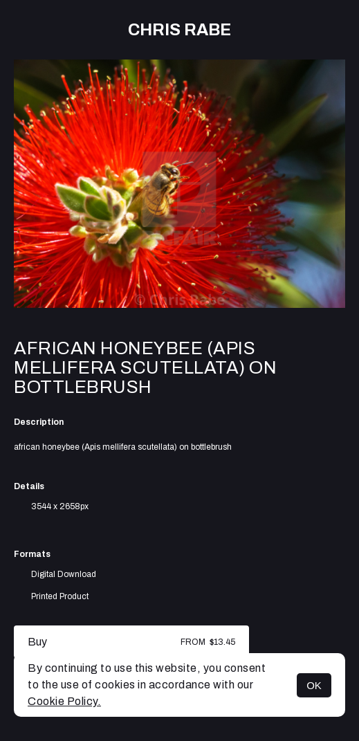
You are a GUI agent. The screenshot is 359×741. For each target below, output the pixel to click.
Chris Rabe (179, 30)
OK (314, 685)
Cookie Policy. (64, 701)
